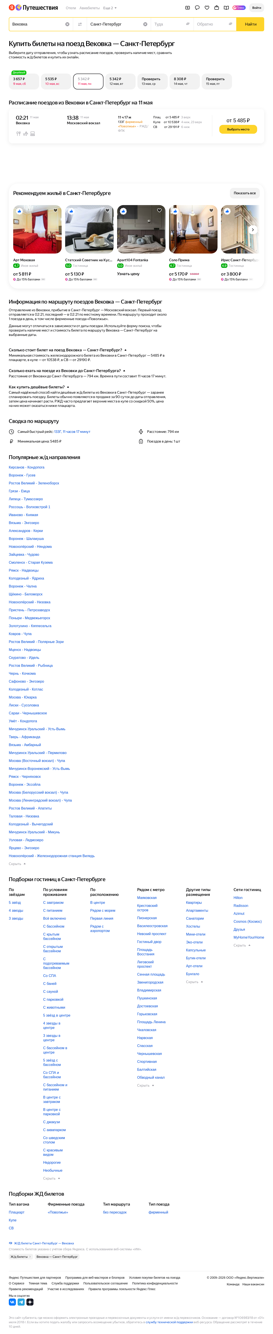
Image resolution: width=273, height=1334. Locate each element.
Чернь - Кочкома (22, 673)
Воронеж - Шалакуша (26, 539)
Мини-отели (195, 934)
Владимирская (149, 990)
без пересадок (115, 1212)
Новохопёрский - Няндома (30, 546)
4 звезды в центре (51, 1025)
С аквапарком (54, 1130)
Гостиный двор (149, 942)
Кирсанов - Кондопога (26, 467)
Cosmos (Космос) (248, 921)
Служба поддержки (65, 1283)
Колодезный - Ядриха (26, 578)
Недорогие (52, 1162)
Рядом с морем (102, 910)
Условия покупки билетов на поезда (154, 1277)
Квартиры (194, 902)
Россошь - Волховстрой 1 (29, 507)
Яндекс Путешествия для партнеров (35, 1277)
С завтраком (53, 902)
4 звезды (16, 910)
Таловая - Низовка (24, 816)
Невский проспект (151, 934)
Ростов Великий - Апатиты (30, 808)
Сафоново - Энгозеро (26, 681)
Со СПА (49, 976)
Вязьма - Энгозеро (24, 523)
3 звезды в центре (51, 1038)
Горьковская (147, 1014)
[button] (256, 7)
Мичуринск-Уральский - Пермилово (37, 753)
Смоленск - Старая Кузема (31, 562)
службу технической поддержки (169, 1322)
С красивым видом (53, 1152)
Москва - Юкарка (23, 697)
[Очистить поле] (67, 24)
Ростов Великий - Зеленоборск (34, 483)
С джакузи (51, 1122)
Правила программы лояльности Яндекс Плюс (122, 1289)
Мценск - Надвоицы (25, 650)
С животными (54, 1007)
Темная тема (38, 1283)
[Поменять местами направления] (80, 24)
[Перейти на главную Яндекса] (12, 7)
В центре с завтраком (52, 1099)
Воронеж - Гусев (22, 475)
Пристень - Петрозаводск (29, 610)
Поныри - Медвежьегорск (29, 618)
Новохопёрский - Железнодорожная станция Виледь (52, 856)
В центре (97, 902)
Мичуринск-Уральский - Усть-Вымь (37, 729)
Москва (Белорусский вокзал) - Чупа (38, 792)
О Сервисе (16, 1283)
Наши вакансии (253, 1284)
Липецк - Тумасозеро (26, 499)
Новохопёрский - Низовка (29, 602)
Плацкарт (16, 1212)
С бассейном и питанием (55, 1087)
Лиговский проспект (145, 964)
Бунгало (192, 974)
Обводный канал (151, 1077)
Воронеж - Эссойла (25, 784)
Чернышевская (149, 1054)
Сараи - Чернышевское (28, 713)
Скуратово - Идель (24, 658)
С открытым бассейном (53, 949)
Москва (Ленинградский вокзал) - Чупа (40, 800)
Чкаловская (146, 1030)
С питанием (52, 910)
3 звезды (16, 918)
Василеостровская (152, 926)
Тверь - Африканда (24, 737)
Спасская (145, 1046)
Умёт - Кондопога (23, 721)
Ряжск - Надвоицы (24, 570)
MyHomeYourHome (249, 937)
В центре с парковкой (52, 1112)
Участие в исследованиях (65, 1289)
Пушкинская (147, 998)
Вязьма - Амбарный (25, 745)
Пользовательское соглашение (105, 1283)
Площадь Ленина (151, 1022)
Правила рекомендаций (26, 1289)
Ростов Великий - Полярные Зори (36, 642)
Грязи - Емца (19, 491)
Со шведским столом (54, 1140)
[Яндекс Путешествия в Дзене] (29, 1304)
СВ (11, 1228)
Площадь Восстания (145, 952)
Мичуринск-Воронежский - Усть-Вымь (39, 769)
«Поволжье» (58, 1212)
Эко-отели (194, 942)
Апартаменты (197, 910)
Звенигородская (150, 982)
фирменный (158, 1212)
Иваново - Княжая (23, 515)
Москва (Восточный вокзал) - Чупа (37, 761)
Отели (71, 8)
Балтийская (146, 1069)
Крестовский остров (147, 908)
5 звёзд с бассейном (52, 1062)
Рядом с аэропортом (100, 929)
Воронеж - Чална (23, 586)
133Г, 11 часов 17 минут (72, 432)
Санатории (195, 918)
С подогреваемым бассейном (56, 963)
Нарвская (145, 1038)
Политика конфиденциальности (155, 1283)
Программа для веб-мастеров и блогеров (95, 1277)
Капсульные (196, 950)
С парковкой (53, 999)
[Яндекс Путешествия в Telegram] (21, 1304)
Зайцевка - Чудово (24, 554)
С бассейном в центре (55, 1050)
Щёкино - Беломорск (25, 594)
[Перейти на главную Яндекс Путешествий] (36, 7)
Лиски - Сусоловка (24, 705)
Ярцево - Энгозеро (24, 848)
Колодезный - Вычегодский (31, 824)
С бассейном (53, 926)
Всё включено (54, 918)
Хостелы (193, 926)
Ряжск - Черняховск (25, 776)
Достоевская (147, 1006)
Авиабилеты (89, 8)
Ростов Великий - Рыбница (31, 665)
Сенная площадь (151, 974)
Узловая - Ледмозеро (26, 840)
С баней (49, 984)
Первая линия (101, 918)
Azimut (239, 913)
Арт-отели (194, 966)
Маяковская (147, 898)
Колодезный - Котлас (26, 689)
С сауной (50, 991)
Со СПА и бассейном (52, 1075)
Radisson (241, 906)
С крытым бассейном (52, 936)
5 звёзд (15, 902)
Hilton (238, 898)
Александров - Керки (26, 531)
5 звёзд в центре (56, 1015)
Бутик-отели (196, 958)
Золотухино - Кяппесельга (30, 626)
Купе (13, 1220)
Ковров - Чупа (20, 634)
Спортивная (147, 1061)
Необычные (53, 1170)
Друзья (239, 929)
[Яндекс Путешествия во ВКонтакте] (12, 1304)
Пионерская (147, 918)
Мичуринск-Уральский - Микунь (34, 832)
